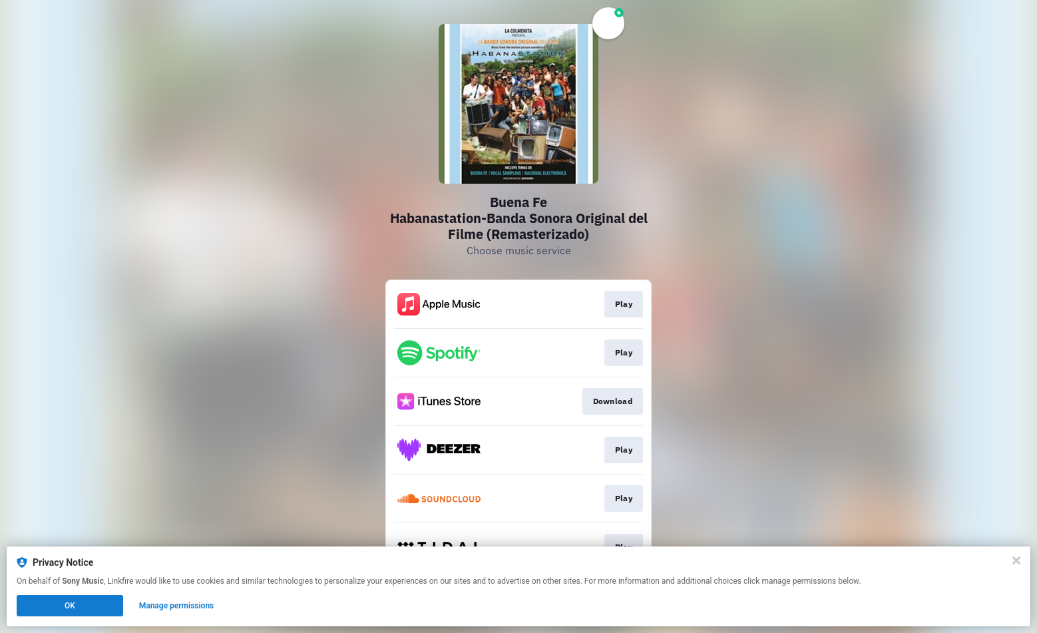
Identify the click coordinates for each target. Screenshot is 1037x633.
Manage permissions (176, 605)
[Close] (1016, 560)
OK (70, 605)
